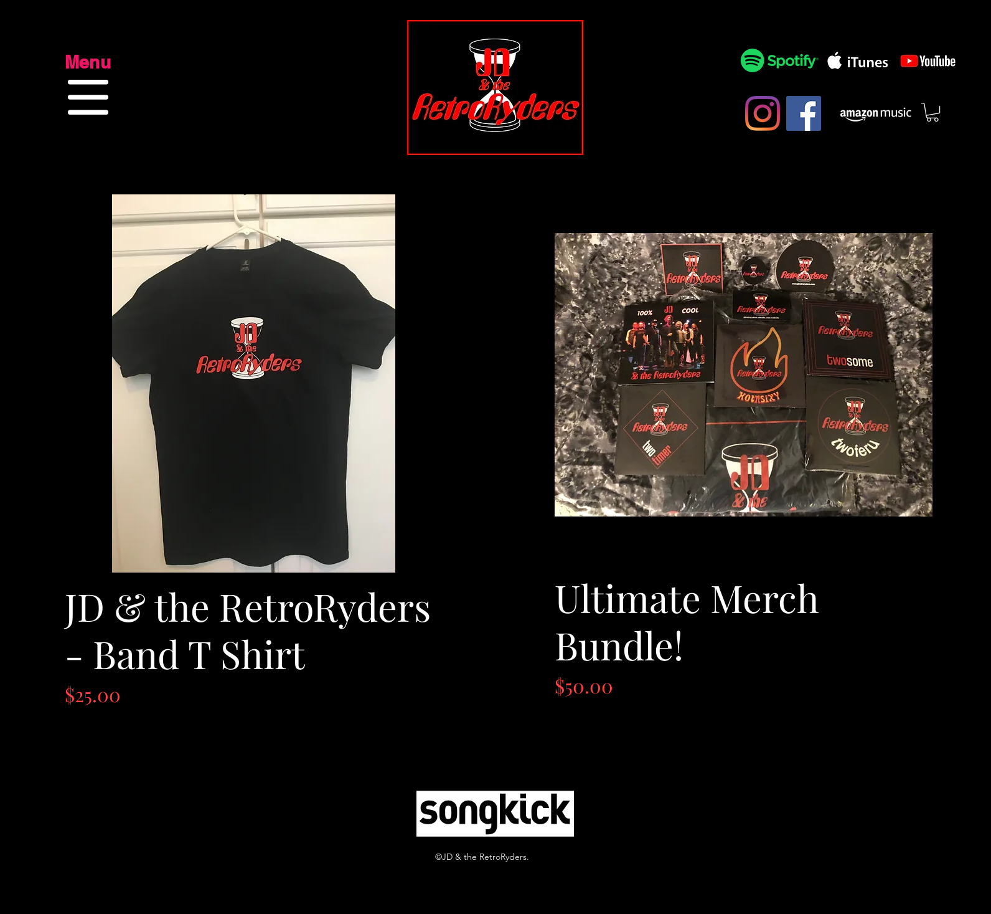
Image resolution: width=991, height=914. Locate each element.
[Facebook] (803, 113)
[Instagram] (762, 113)
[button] (88, 97)
